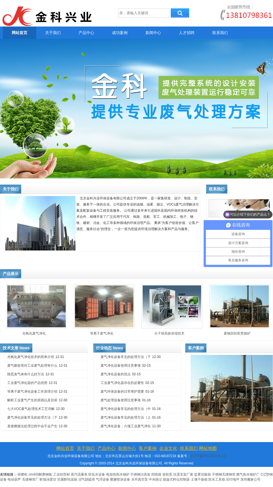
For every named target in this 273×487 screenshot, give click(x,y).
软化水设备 (96, 474)
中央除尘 (155, 479)
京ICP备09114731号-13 (208, 456)
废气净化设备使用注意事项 (121, 365)
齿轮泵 (167, 474)
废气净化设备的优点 (116, 374)
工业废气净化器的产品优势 (27, 383)
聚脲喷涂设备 (120, 479)
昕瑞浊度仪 (48, 479)
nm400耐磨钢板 (40, 474)
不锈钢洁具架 (140, 474)
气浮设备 (102, 479)
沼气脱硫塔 (87, 479)
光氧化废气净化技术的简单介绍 (30, 357)
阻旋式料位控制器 (176, 479)
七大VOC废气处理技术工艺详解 (31, 409)
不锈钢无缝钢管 (223, 474)
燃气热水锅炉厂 (248, 474)
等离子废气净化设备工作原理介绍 (32, 391)
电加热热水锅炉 (118, 474)
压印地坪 (232, 479)
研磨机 (23, 474)
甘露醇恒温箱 (67, 479)
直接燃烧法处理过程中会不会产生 (32, 426)
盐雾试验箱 (202, 474)
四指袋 (156, 474)
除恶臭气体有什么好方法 (25, 374)
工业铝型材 (61, 474)
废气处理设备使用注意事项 (121, 400)
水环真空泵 (139, 479)
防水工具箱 (216, 479)
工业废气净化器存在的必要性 (122, 383)
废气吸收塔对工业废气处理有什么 (32, 365)
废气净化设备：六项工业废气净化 (126, 426)
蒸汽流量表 (79, 474)
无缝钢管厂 (30, 479)
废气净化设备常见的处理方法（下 (32, 417)
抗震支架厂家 (183, 474)
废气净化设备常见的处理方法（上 (126, 417)
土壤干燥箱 (199, 479)
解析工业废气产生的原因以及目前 (32, 400)
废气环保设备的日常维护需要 (122, 391)
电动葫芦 (14, 479)
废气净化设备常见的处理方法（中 (126, 409)
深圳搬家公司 (250, 479)
